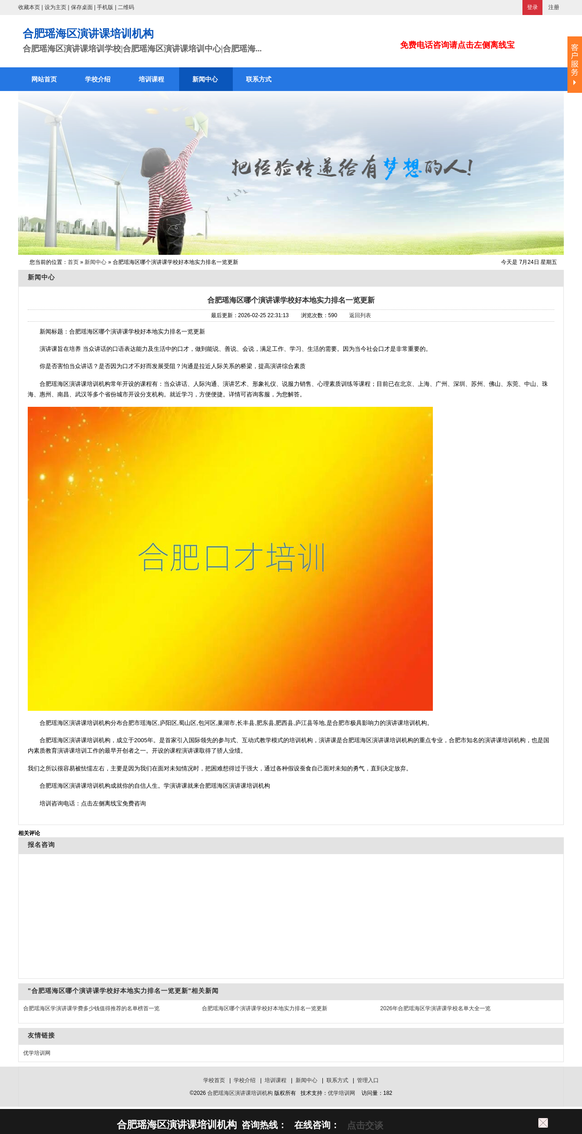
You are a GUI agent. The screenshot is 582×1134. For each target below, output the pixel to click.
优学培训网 (36, 1053)
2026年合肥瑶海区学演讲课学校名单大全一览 (435, 1008)
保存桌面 (82, 7)
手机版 (105, 7)
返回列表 (360, 315)
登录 (532, 7)
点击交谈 (363, 1125)
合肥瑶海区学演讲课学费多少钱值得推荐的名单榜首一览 (91, 1008)
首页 (73, 262)
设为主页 (55, 7)
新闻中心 (95, 262)
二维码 (126, 7)
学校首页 (214, 1080)
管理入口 (368, 1080)
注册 (553, 7)
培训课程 (275, 1080)
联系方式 (337, 1080)
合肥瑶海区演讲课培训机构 (240, 1093)
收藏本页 (29, 7)
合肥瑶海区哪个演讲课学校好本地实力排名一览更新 (291, 300)
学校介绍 (245, 1080)
